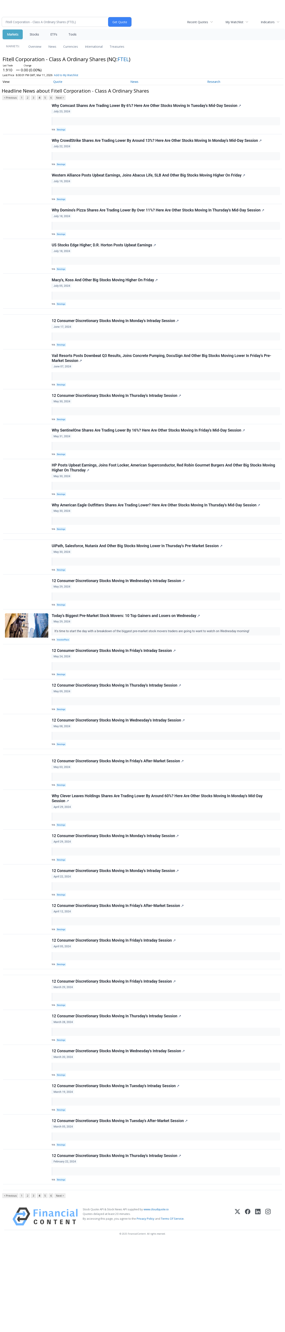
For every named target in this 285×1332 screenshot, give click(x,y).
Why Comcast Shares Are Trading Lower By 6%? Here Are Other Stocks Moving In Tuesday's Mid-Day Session (147, 106)
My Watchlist (234, 22)
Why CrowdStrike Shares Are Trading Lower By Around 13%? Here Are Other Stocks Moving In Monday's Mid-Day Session (157, 144)
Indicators (268, 22)
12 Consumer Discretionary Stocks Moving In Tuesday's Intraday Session (116, 1166)
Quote (57, 82)
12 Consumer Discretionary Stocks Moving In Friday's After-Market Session (118, 815)
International (94, 46)
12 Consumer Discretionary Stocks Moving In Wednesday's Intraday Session (118, 620)
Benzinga (62, 130)
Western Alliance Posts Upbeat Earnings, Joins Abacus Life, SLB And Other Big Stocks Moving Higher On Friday (149, 181)
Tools (72, 34)
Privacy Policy (145, 1308)
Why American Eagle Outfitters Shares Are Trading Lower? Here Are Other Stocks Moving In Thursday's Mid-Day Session (156, 537)
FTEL (123, 59)
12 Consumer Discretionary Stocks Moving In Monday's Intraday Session (116, 339)
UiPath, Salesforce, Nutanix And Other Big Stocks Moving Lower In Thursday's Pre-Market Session (137, 582)
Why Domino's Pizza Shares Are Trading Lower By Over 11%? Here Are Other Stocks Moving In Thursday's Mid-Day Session (158, 219)
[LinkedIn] (257, 1306)
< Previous (10, 98)
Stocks (34, 34)
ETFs (53, 34)
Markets (12, 34)
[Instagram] (268, 1306)
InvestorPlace (64, 682)
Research (213, 82)
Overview (34, 46)
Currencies (70, 46)
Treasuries (117, 46)
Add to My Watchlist (66, 75)
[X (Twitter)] (237, 1306)
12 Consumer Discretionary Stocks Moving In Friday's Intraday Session (114, 695)
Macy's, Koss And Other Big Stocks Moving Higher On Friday (105, 294)
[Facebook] (247, 1306)
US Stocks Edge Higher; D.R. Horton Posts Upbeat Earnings (104, 256)
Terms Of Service (172, 1308)
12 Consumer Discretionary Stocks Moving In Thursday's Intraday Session (117, 419)
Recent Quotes (197, 22)
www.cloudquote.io (156, 1299)
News (52, 46)
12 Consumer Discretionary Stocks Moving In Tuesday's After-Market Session (120, 1204)
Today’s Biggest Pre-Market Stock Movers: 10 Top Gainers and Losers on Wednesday (126, 657)
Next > (60, 98)
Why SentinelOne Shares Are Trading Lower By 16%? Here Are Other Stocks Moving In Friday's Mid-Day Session (149, 457)
